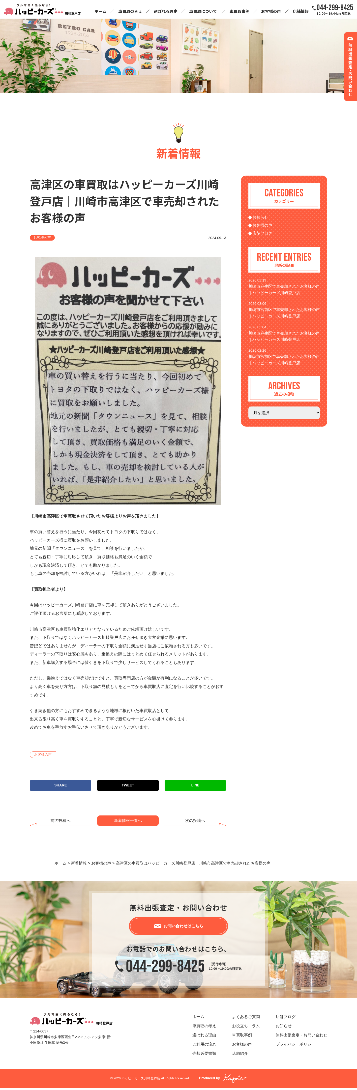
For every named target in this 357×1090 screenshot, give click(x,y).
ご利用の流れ (204, 1046)
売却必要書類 (204, 1055)
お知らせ (260, 217)
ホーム (100, 11)
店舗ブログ (262, 233)
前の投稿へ (60, 820)
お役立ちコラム (246, 1028)
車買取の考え (130, 11)
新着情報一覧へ (128, 820)
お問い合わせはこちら (183, 926)
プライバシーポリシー (295, 1046)
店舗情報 (301, 11)
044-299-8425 (165, 968)
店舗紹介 (240, 1055)
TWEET (128, 785)
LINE (195, 785)
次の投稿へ (195, 820)
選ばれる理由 (166, 11)
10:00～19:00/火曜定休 (335, 9)
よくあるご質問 (246, 1018)
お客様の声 (271, 11)
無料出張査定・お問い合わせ (301, 1037)
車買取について (203, 11)
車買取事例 (239, 11)
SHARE (60, 785)
